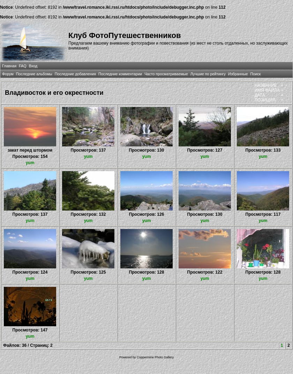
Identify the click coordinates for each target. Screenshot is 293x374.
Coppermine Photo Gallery (155, 357)
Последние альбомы (34, 74)
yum (30, 162)
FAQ (23, 66)
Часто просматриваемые (166, 74)
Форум (8, 74)
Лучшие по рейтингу (208, 74)
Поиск (255, 74)
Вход (33, 66)
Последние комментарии (120, 74)
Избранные (238, 74)
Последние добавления (75, 74)
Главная (9, 66)
